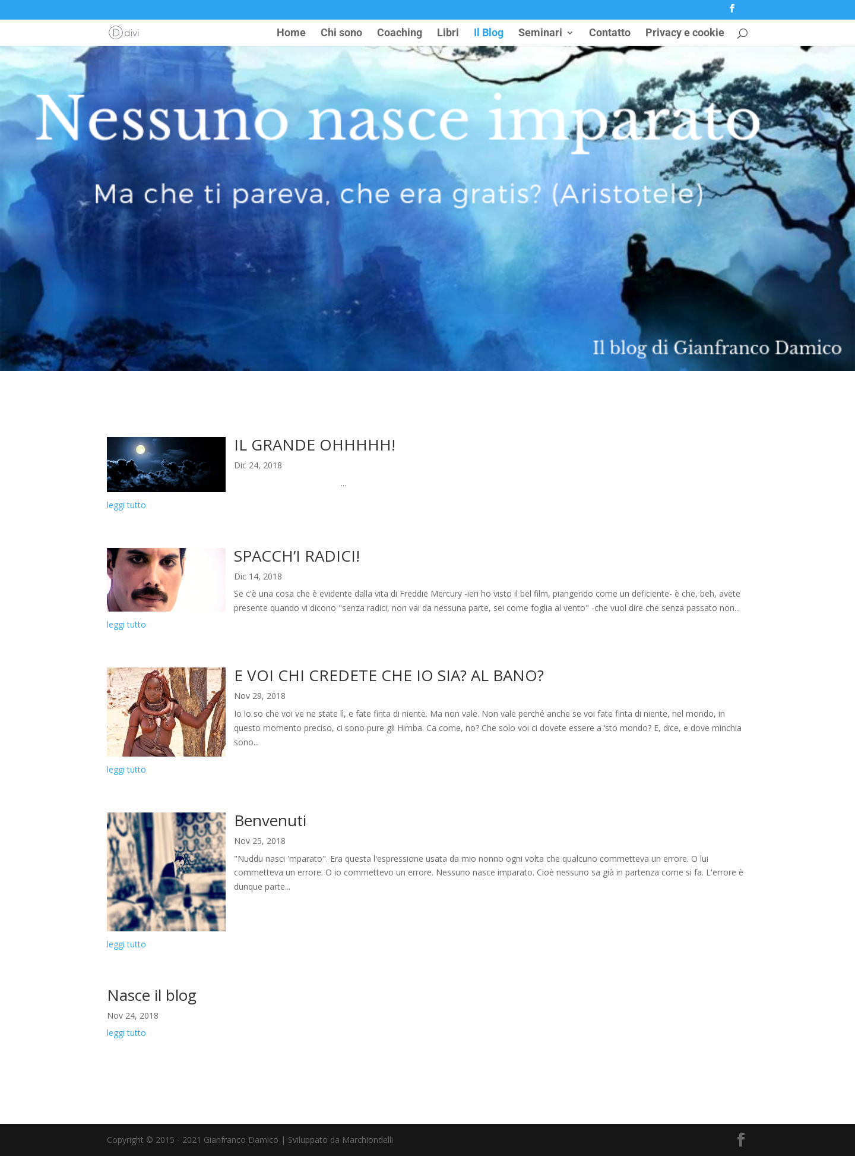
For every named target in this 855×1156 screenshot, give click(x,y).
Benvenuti (270, 820)
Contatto (610, 34)
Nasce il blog (152, 995)
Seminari (540, 34)
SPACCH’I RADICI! (297, 555)
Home (291, 34)
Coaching (399, 34)
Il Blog (489, 34)
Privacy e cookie (684, 34)
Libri (448, 34)
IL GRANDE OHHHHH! (314, 444)
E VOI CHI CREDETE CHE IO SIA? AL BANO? (389, 675)
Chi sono (341, 34)
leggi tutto (126, 505)
